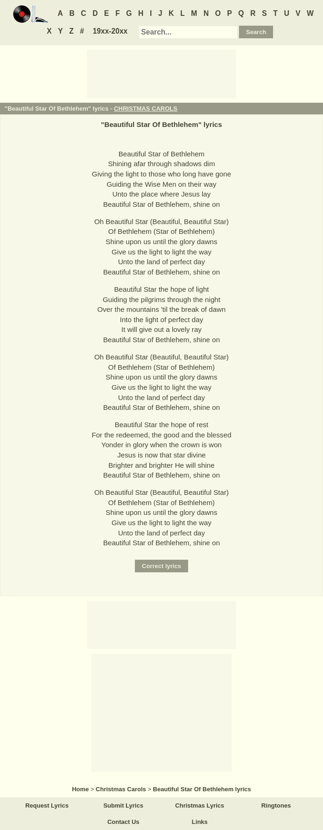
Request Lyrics (47, 805)
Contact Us (123, 821)
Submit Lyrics (123, 805)
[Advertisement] (161, 73)
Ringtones (276, 805)
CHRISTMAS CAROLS (145, 108)
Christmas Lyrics (199, 805)
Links (200, 821)
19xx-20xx (110, 31)
